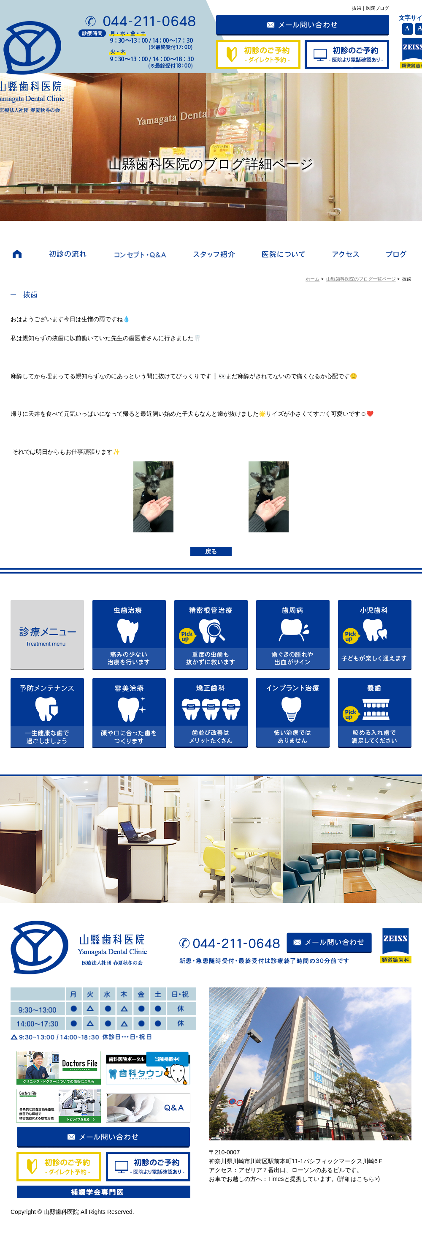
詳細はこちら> (358, 1178)
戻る (211, 551)
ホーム (312, 278)
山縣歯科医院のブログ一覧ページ (361, 278)
